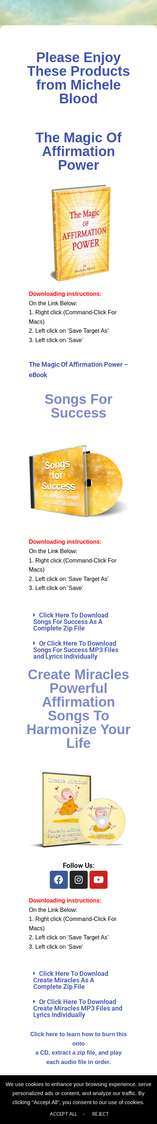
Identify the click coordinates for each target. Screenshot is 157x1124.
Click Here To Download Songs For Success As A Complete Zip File (70, 621)
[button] (78, 622)
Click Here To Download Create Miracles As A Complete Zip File (70, 980)
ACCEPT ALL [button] (63, 1114)
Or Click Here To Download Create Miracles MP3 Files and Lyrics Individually (77, 1008)
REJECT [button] (100, 1114)
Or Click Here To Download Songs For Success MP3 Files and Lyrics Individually (75, 649)
